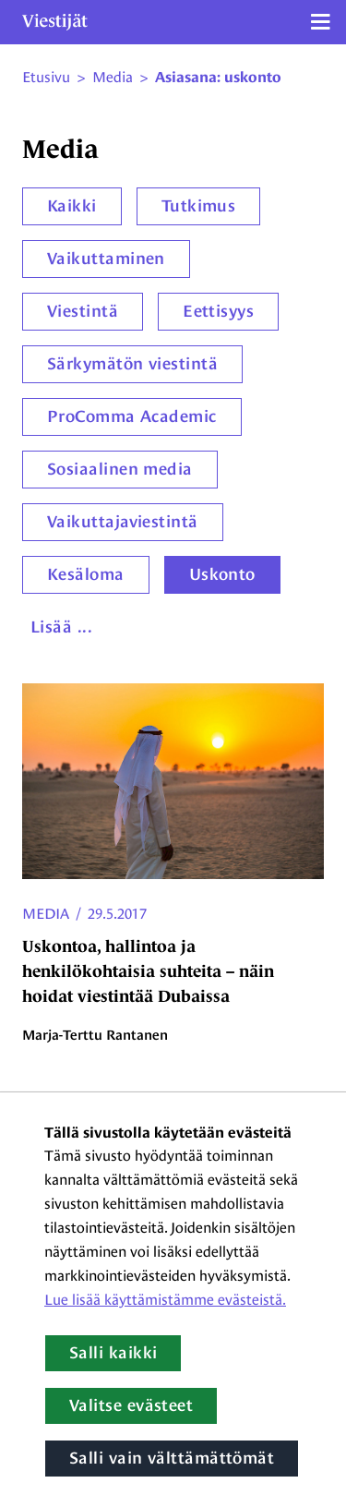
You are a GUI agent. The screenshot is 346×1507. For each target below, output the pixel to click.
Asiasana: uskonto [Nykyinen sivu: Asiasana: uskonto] (218, 77)
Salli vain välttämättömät (171, 1458)
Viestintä (82, 311)
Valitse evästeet (131, 1405)
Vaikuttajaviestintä (122, 521)
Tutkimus (198, 206)
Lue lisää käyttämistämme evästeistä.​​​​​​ (165, 1299)
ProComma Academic (132, 416)
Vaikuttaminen (106, 258)
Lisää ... (61, 627)
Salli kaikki (113, 1353)
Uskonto (222, 574)
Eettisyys (218, 311)
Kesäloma (86, 574)
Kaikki (72, 206)
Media (45, 913)
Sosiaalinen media (120, 469)
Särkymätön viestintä (132, 364)
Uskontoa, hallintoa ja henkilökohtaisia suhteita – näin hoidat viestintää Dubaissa (148, 971)
